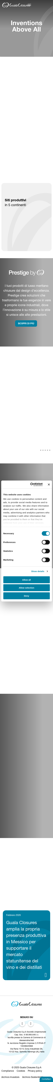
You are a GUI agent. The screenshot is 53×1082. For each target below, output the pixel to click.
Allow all (26, 579)
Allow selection (26, 588)
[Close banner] (49, 485)
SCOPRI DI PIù (26, 324)
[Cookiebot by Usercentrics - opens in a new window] (32, 484)
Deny (26, 595)
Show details (37, 571)
